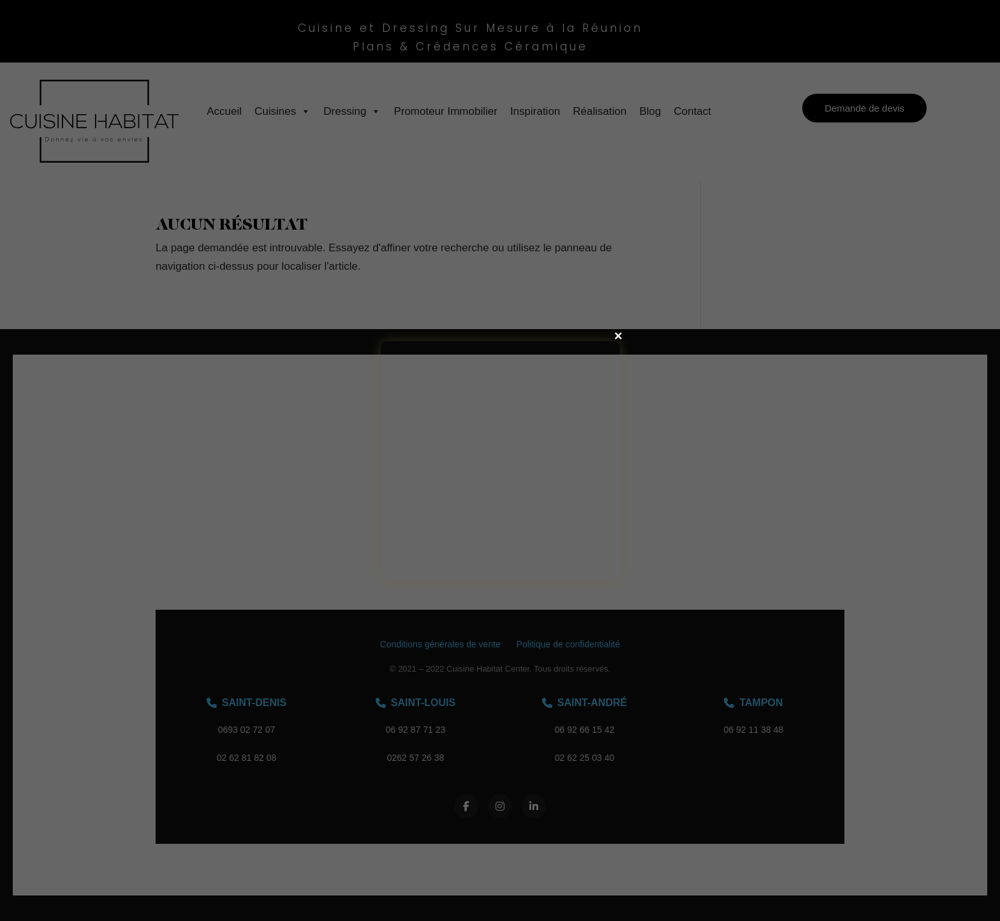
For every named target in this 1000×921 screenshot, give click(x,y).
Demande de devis (864, 108)
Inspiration (535, 111)
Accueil (224, 111)
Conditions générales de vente (440, 644)
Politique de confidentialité (569, 644)
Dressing (352, 112)
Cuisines (282, 112)
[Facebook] (466, 806)
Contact (692, 111)
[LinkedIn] (534, 806)
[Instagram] (500, 806)
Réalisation (599, 111)
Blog (650, 111)
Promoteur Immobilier (445, 111)
